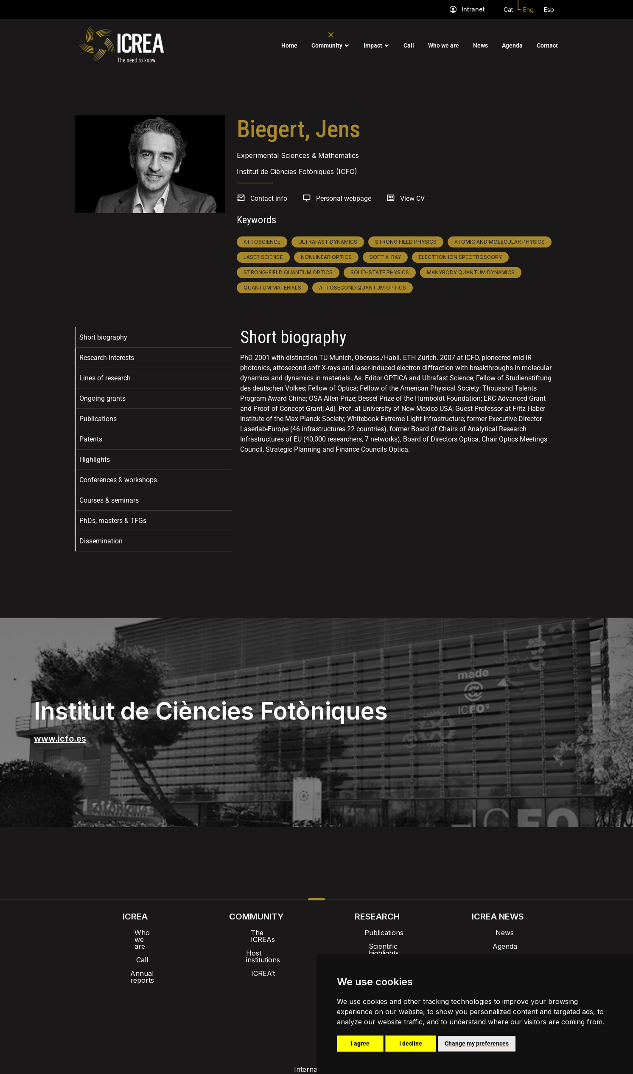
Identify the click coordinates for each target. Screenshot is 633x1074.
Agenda (512, 45)
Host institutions (256, 946)
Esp (549, 9)
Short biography (103, 337)
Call (408, 45)
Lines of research (105, 378)
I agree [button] (360, 1043)
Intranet (473, 9)
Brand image (287, 986)
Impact (373, 45)
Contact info (268, 198)
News (480, 45)
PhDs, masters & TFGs (112, 521)
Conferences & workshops (118, 480)
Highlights (94, 459)
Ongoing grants (102, 398)
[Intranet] (453, 9)
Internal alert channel (203, 1008)
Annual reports (135, 960)
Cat (508, 9)
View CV (412, 198)
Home (289, 45)
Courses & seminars (109, 500)
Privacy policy (274, 1008)
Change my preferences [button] (477, 1043)
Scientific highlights (377, 946)
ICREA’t (256, 960)
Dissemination (101, 541)
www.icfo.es (60, 739)
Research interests (106, 358)
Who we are (443, 45)
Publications (98, 419)
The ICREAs (256, 932)
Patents (90, 439)
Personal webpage (343, 198)
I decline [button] (410, 1043)
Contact (547, 45)
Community (326, 45)
